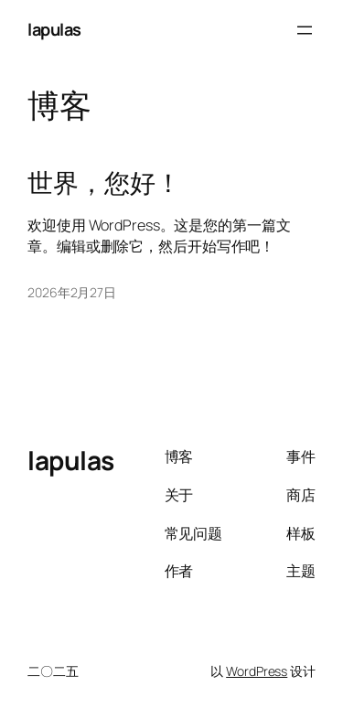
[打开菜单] (305, 30)
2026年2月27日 (71, 292)
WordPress (256, 671)
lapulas (54, 29)
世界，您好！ (103, 183)
